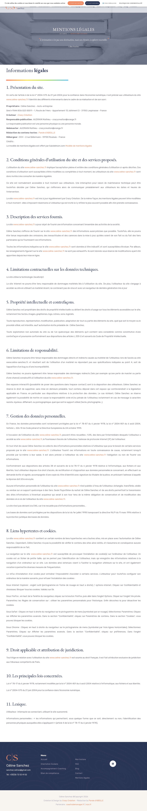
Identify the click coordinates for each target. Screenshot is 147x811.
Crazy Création (25, 115)
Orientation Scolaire (49, 764)
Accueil (63, 34)
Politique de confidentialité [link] (130, 3)
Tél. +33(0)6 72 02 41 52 (16, 775)
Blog (77, 769)
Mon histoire (80, 759)
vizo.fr (88, 804)
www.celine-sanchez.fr (17, 99)
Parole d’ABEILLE (47, 132)
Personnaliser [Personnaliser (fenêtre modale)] (110, 3)
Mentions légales (82, 778)
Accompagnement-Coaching (53, 769)
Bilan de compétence (50, 773)
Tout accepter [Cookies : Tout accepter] (76, 3)
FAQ (77, 764)
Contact (78, 773)
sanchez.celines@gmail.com (18, 770)
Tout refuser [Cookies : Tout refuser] (92, 3)
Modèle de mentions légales (78, 146)
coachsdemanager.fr (75, 804)
